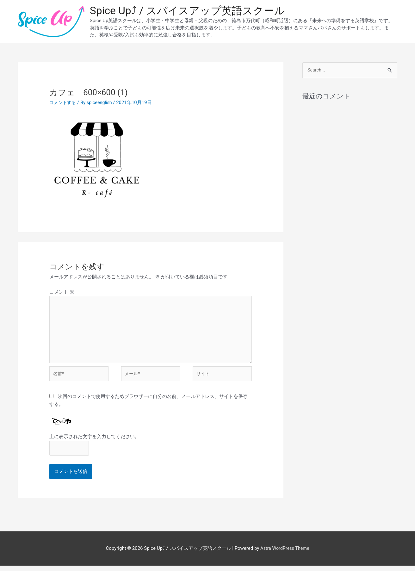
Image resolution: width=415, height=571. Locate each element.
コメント (61, 293)
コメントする (63, 103)
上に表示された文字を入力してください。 (94, 441)
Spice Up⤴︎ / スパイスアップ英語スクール (193, 11)
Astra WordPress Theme (284, 554)
